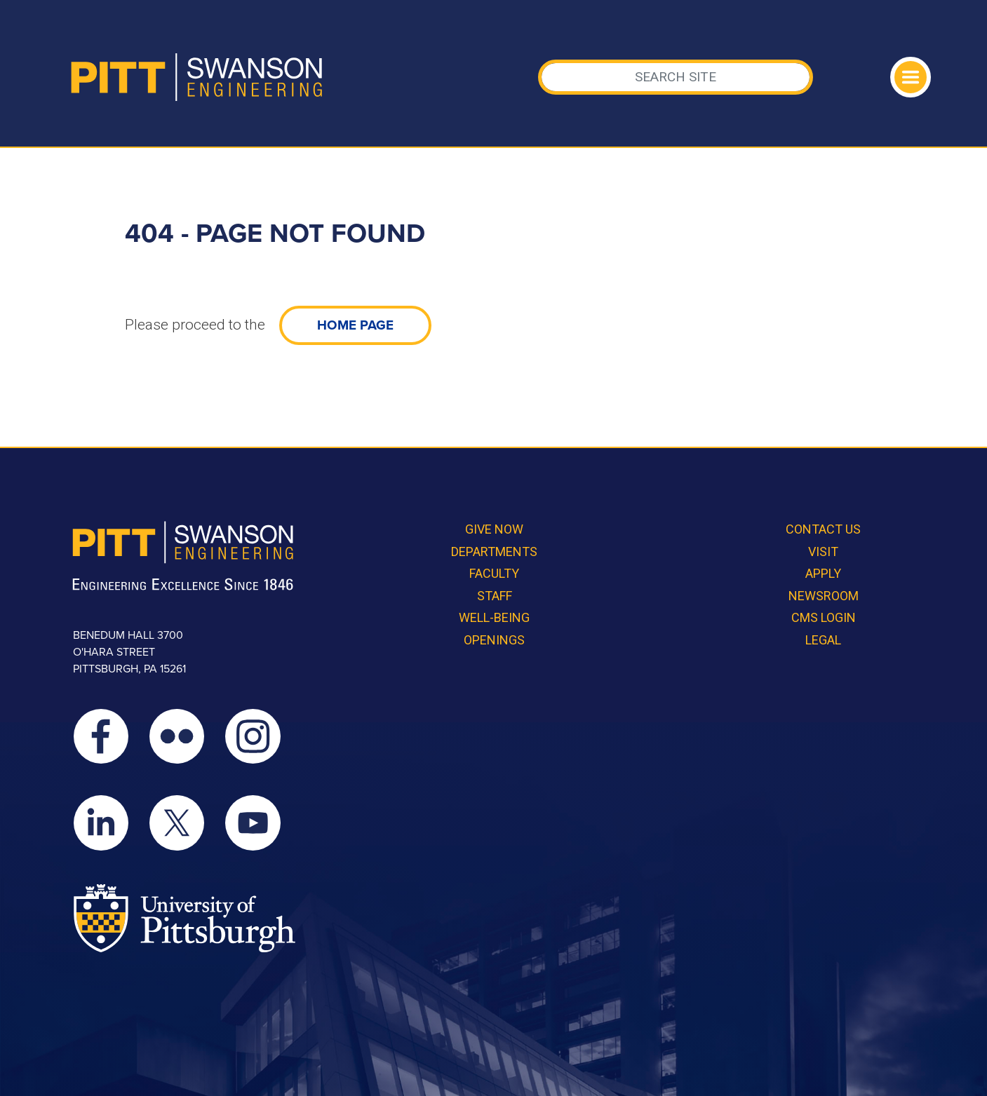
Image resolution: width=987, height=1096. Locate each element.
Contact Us (823, 529)
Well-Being (494, 617)
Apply (823, 573)
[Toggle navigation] (910, 77)
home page (355, 325)
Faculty (494, 573)
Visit (823, 551)
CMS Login (823, 617)
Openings (494, 639)
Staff (494, 595)
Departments (494, 551)
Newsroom (823, 595)
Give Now (494, 529)
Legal (823, 639)
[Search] (675, 77)
